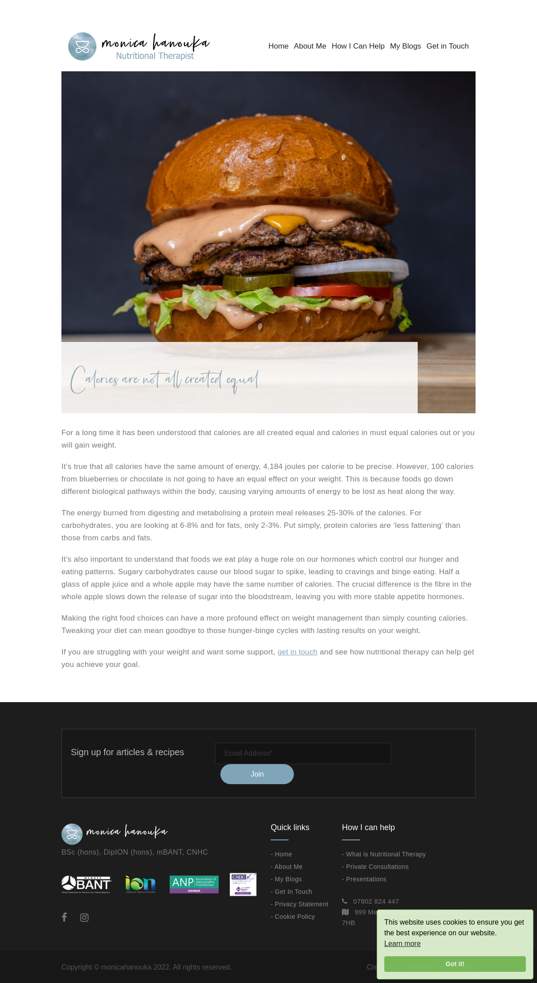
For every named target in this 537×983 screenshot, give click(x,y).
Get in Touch (448, 46)
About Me (310, 46)
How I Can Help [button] (358, 46)
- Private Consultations (375, 865)
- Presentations (364, 878)
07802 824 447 (376, 900)
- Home (281, 853)
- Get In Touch (291, 890)
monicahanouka (126, 966)
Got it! (455, 963)
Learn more (402, 943)
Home (278, 46)
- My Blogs (286, 878)
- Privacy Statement (300, 903)
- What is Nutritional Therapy (384, 853)
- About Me (287, 865)
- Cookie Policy (293, 915)
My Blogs (405, 46)
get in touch (297, 652)
